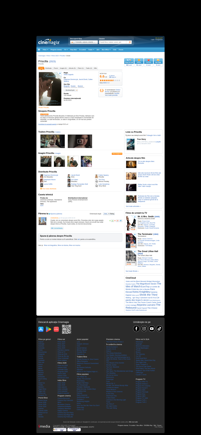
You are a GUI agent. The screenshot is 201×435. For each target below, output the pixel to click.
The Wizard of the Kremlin (115, 363)
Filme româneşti (63, 358)
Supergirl (139, 344)
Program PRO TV (142, 382)
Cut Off (138, 356)
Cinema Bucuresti (64, 398)
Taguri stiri (41, 391)
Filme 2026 (61, 346)
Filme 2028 (61, 342)
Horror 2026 (62, 374)
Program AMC (140, 390)
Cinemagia (41, 55)
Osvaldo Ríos (81, 352)
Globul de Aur (43, 413)
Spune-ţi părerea (56, 214)
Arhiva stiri (42, 393)
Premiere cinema (63, 350)
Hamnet (79, 393)
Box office (140, 425)
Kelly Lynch (135, 295)
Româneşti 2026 (63, 378)
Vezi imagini (116, 153)
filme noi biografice (50, 245)
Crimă (40, 350)
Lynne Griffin (48, 184)
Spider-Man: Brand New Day (145, 360)
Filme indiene (62, 360)
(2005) (157, 217)
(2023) (52, 61)
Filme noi (61, 339)
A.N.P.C (91, 427)
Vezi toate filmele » (132, 271)
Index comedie (63, 389)
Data (105, 213)
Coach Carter (151, 302)
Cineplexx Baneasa (64, 408)
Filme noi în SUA (142, 339)
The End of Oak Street (143, 366)
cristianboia (54, 218)
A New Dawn (110, 398)
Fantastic (41, 360)
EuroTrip (145, 286)
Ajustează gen (70, 90)
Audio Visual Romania (152, 228)
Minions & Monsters (142, 346)
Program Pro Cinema (143, 386)
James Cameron (147, 238)
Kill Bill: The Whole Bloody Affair (117, 385)
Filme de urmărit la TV (136, 213)
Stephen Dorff (130, 310)
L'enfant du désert (112, 387)
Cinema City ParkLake (65, 417)
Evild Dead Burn (141, 358)
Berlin (40, 415)
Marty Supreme (82, 395)
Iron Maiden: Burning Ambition (116, 355)
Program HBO (140, 396)
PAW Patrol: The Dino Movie (145, 368)
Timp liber (73, 49)
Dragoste (152, 226)
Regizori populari (63, 393)
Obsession (139, 342)
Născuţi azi (80, 354)
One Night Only (141, 362)
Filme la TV (61, 352)
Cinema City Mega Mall (65, 415)
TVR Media (148, 245)
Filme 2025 (61, 348)
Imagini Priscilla (46, 153)
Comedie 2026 (63, 369)
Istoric (139, 266)
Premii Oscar (42, 400)
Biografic (152, 264)
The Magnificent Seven (146, 284)
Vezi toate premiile (111, 95)
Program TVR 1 (141, 400)
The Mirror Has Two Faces (136, 302)
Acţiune (146, 224)
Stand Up (41, 383)
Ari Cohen (74, 180)
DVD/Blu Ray (148, 425)
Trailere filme (82, 357)
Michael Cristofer (147, 258)
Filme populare (83, 374)
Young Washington (142, 348)
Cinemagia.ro (49, 41)
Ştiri (98, 49)
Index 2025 (61, 385)
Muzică (40, 370)
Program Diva (140, 394)
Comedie (152, 224)
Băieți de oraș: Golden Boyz (86, 389)
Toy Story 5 (110, 404)
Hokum (108, 351)
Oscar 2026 (42, 402)
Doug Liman (146, 221)
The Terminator (145, 234)
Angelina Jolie (144, 223)
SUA (41, 205)
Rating (112, 213)
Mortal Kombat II (112, 347)
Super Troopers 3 (142, 364)
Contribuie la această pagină (47, 124)
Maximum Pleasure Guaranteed (87, 363)
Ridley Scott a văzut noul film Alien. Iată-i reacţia (148, 185)
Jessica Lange (142, 261)
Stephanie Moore (50, 180)
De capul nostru (111, 406)
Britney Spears (82, 350)
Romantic (141, 226)
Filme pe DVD (62, 354)
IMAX (59, 402)
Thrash (138, 350)
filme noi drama (63, 245)
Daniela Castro (131, 284)
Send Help (80, 407)
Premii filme (43, 398)
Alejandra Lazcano (146, 305)
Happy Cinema (63, 411)
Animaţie (41, 344)
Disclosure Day (111, 396)
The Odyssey (140, 354)
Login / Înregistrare (157, 39)
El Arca (153, 298)
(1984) (155, 234)
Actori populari (62, 391)
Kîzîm (79, 403)
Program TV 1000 (142, 398)
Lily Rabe (150, 261)
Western (41, 387)
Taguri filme (42, 389)
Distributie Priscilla (47, 172)
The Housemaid (82, 385)
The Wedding (110, 373)
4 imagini (57, 153)
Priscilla (43, 61)
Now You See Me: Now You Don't (88, 405)
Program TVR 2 (141, 402)
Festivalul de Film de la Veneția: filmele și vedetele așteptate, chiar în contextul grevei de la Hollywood (149, 198)
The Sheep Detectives (113, 353)
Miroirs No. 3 (110, 383)
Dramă (158, 264)
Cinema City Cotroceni (65, 400)
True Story (141, 139)
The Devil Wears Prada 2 (114, 342)
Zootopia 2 (80, 399)
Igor (134, 298)
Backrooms (110, 377)
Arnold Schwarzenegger (147, 240)
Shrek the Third (148, 294)
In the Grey (110, 394)
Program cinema (56, 49)
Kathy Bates (154, 259)
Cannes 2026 (42, 411)
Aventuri (146, 264)
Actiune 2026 (62, 367)
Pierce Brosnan (145, 259)
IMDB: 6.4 (106, 83)
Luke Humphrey (104, 184)
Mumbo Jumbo (111, 365)
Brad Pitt (152, 223)
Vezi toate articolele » (133, 206)
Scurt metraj (42, 379)
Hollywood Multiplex (64, 406)
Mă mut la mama (112, 375)
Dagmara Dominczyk (51, 175)
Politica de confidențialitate (79, 427)
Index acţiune (62, 387)
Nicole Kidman (82, 348)
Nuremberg (80, 381)
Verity (79, 365)
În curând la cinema (114, 344)
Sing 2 (138, 298)
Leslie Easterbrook (141, 310)
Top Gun (109, 369)
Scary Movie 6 (111, 389)
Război (40, 375)
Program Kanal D (142, 388)
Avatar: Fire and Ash (84, 379)
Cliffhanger (139, 373)
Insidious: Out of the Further (145, 370)
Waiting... (129, 298)
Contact (67, 427)
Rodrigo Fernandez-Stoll (79, 184)
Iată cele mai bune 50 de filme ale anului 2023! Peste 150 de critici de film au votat (149, 174)
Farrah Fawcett (142, 308)
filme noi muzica (74, 245)
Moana (138, 352)
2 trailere (57, 132)
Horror (40, 364)
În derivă (145, 300)
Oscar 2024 (42, 406)
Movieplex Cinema (64, 404)
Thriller (146, 226)
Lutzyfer (158, 142)
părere (112, 75)
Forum (121, 49)
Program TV (42, 395)
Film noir (41, 362)
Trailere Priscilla (46, 132)
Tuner (108, 402)
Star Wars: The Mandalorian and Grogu (119, 371)
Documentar (42, 352)
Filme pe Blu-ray (63, 356)
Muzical (41, 373)
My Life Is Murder (143, 289)
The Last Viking (111, 408)
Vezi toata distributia (49, 189)
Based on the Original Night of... (88, 372)
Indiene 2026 (62, 376)
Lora (78, 342)
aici (79, 239)
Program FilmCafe (142, 392)
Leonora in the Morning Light (116, 400)
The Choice (152, 308)
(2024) (140, 254)
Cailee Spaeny (104, 175)
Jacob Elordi (75, 175)
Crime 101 (80, 409)
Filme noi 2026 (63, 365)
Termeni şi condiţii (58, 427)
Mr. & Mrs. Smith (146, 216)
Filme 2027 (61, 344)
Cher (78, 346)
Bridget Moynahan (153, 281)
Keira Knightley (141, 291)
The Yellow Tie (82, 377)
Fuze (108, 381)
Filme (48, 55)
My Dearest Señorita (84, 367)
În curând (82, 49)
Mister (144, 266)
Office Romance (82, 361)
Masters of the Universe (114, 392)
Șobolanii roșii (146, 298)
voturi (112, 77)
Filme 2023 (55, 55)
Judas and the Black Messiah (136, 281)
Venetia (116, 93)
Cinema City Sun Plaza (65, 413)
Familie (40, 358)
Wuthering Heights (83, 401)
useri (129, 65)
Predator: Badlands (83, 387)
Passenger (110, 379)
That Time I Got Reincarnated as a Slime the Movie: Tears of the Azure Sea (118, 359)
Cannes (41, 408)
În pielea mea (81, 391)
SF (150, 244)
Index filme (62, 380)
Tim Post (102, 180)
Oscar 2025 (42, 404)
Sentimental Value (83, 397)
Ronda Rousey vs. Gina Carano (87, 359)
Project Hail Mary (82, 383)
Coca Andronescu (154, 300)
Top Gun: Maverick (112, 367)
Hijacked (80, 369)
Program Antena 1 (142, 384)
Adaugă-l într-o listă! (154, 135)
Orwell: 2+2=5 (111, 349)
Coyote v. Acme (141, 375)
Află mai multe (133, 422)
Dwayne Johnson (83, 344)
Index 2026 (61, 383)
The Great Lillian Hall (148, 251)
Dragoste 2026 (63, 372)
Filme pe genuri (44, 339)
